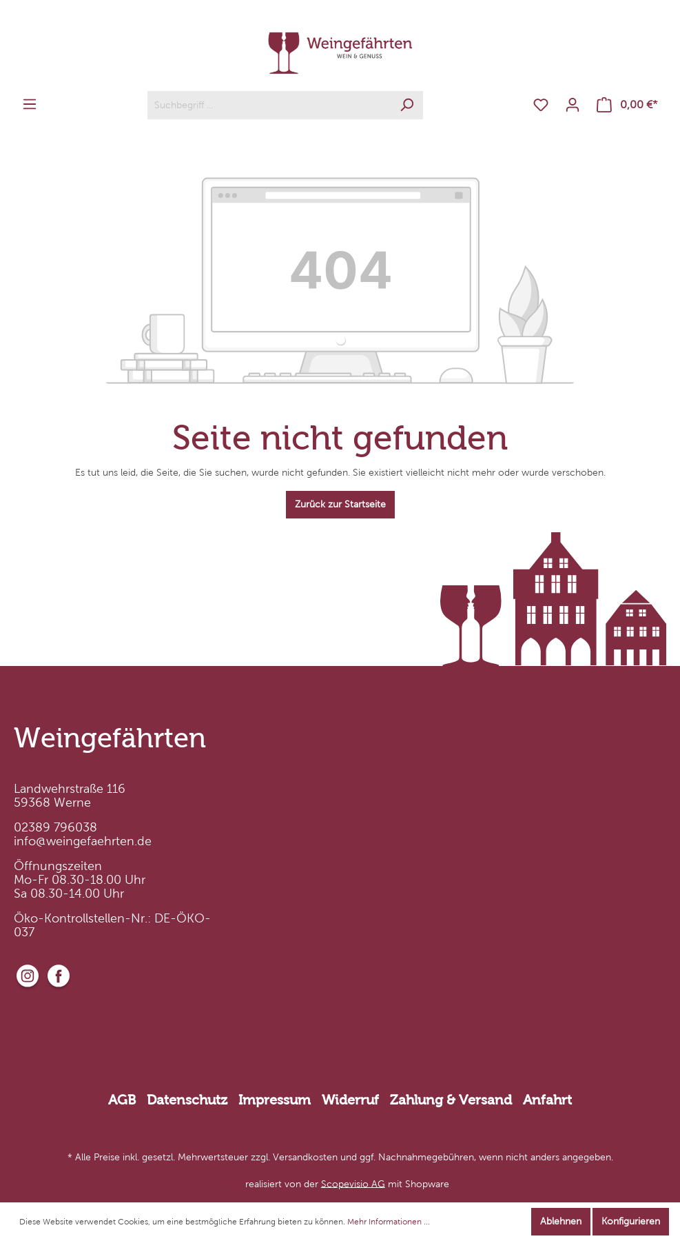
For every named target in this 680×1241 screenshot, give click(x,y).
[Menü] (29, 104)
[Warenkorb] (627, 105)
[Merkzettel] (541, 105)
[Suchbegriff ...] (269, 105)
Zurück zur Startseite (340, 504)
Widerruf (350, 1099)
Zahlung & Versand (451, 1099)
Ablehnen (560, 1221)
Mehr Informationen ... (388, 1222)
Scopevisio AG (353, 1183)
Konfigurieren (630, 1221)
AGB (122, 1099)
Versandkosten (305, 1157)
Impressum (274, 1099)
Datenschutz (187, 1099)
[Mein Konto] (572, 105)
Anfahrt (547, 1099)
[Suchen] (407, 105)
